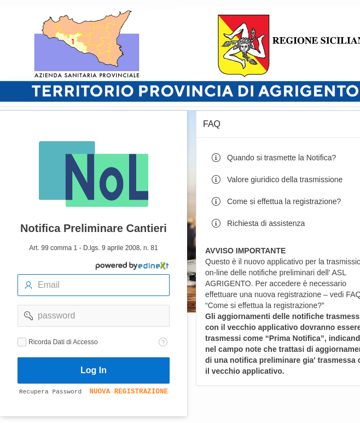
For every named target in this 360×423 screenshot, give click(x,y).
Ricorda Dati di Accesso (63, 342)
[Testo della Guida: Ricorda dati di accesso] (163, 342)
